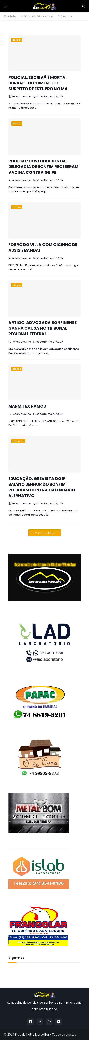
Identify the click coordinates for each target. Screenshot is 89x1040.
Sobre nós (65, 16)
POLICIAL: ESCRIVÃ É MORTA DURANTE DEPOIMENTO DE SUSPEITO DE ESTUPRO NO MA (38, 83)
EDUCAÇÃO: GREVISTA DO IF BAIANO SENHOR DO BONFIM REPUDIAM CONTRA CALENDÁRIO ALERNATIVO (41, 487)
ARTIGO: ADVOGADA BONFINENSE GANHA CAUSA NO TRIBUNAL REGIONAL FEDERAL (42, 328)
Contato (10, 16)
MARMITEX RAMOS (27, 406)
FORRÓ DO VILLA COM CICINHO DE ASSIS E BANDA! (42, 247)
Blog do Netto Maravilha (32, 1034)
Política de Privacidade (37, 16)
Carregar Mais (44, 533)
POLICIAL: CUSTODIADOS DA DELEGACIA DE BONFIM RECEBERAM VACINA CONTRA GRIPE (43, 166)
